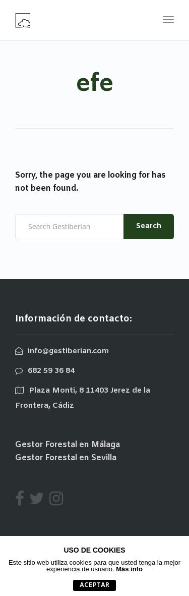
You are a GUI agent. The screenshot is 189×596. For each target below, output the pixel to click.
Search (148, 226)
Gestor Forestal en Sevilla (65, 458)
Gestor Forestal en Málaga (67, 445)
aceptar (94, 585)
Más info (129, 569)
